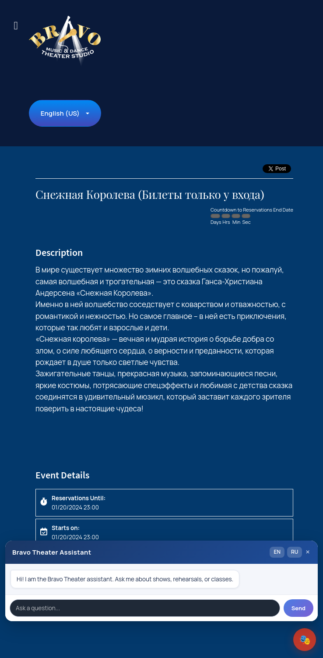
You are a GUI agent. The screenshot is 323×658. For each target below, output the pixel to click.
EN (277, 551)
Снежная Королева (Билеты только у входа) (149, 194)
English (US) (60, 113)
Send (298, 608)
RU (294, 551)
